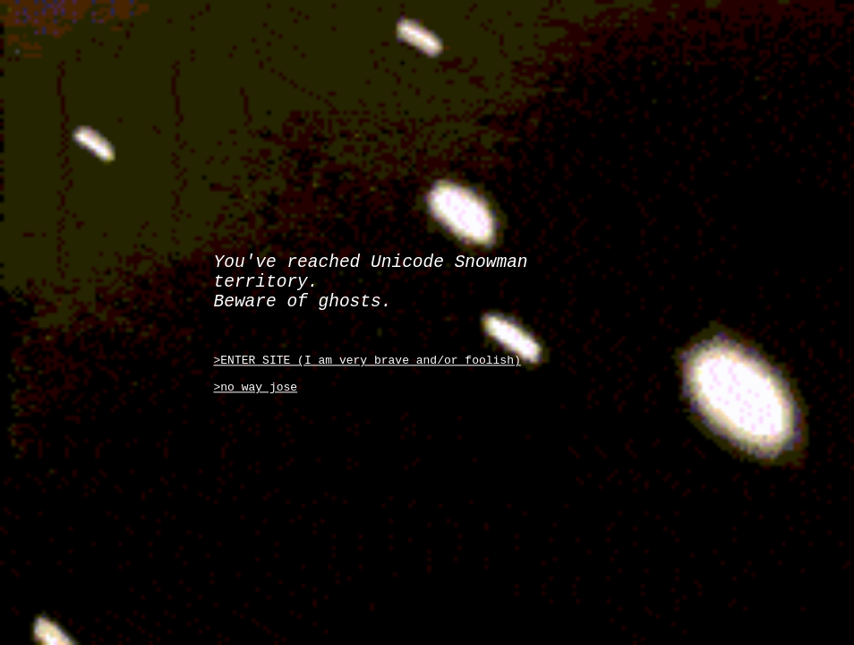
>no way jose (256, 398)
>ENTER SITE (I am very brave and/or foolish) (367, 365)
